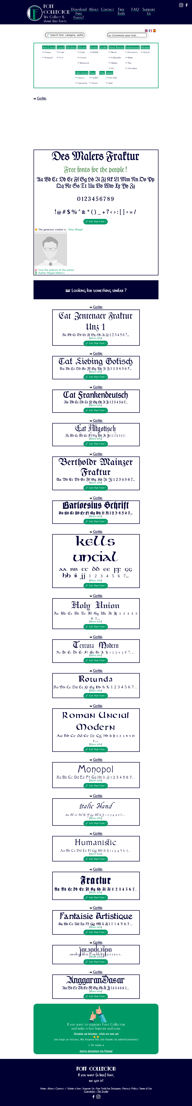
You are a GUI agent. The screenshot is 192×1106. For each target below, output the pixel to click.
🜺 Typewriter (81, 83)
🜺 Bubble (94, 52)
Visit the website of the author (56, 270)
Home (43, 1088)
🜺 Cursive (82, 58)
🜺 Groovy (80, 78)
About (93, 9)
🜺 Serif (109, 83)
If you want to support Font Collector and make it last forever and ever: (96, 1026)
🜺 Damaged (47, 58)
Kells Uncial (95, 551)
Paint (92, 72)
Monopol (95, 768)
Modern (145, 47)
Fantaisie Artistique (95, 916)
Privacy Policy (130, 1088)
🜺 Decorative (131, 52)
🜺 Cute (60, 58)
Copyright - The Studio (96, 1091)
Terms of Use (145, 1088)
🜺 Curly (81, 52)
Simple (109, 72)
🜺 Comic (60, 52)
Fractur (95, 879)
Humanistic (96, 842)
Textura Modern (96, 645)
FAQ (135, 9)
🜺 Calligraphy (115, 58)
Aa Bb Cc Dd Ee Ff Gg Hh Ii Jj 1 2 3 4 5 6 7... (95, 335)
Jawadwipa (95, 949)
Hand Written (116, 47)
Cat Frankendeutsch (95, 395)
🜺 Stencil (93, 83)
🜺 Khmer (129, 58)
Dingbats (71, 47)
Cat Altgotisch (95, 429)
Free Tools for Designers (108, 1088)
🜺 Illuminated (83, 63)
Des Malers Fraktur (95, 157)
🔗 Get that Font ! (95, 222)
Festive (93, 47)
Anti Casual (48, 47)
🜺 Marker (113, 63)
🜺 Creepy (46, 52)
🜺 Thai (128, 63)
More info (95, 338)
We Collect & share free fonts (54, 19)
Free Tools (121, 11)
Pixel (102, 72)
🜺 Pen (111, 68)
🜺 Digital (145, 52)
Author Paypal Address (51, 273)
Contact (107, 9)
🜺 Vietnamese (131, 68)
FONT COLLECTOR (56, 9)
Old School (81, 72)
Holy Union (96, 605)
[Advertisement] (96, 125)
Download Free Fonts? (79, 13)
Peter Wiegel (76, 230)
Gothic (103, 47)
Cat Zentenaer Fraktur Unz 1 (95, 321)
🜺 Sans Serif (111, 78)
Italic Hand (95, 806)
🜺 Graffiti (93, 78)
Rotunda (96, 679)
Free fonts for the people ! (95, 170)
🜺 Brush (112, 52)
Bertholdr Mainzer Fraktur (96, 467)
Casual (60, 47)
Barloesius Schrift (95, 506)
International (132, 47)
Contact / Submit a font (68, 1088)
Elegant (82, 47)
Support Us (148, 11)
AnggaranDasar (96, 981)
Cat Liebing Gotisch (96, 362)
